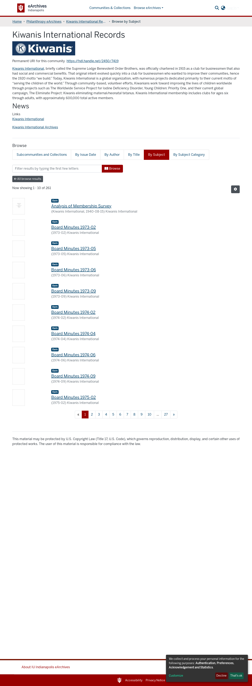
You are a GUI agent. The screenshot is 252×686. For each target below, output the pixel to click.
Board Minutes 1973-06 (73, 269)
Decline (221, 675)
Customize (176, 675)
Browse (112, 168)
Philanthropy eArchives (43, 22)
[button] (223, 8)
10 (149, 414)
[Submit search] (217, 8)
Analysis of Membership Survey (81, 206)
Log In (231, 8)
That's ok (236, 675)
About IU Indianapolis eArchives (46, 667)
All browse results (27, 179)
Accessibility (133, 680)
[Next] (173, 414)
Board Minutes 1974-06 (73, 354)
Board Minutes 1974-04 (73, 333)
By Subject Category (189, 155)
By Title (134, 155)
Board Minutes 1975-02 (73, 397)
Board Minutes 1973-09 (73, 291)
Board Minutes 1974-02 (73, 312)
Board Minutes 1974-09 (73, 376)
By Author (112, 155)
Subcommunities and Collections (42, 155)
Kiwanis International (28, 69)
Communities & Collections (110, 8)
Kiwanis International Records (86, 22)
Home (17, 22)
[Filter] (57, 169)
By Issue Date (85, 155)
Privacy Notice (155, 680)
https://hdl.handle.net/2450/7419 (93, 61)
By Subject (156, 155)
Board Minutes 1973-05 (73, 248)
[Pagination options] (235, 189)
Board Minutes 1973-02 (73, 227)
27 (166, 414)
